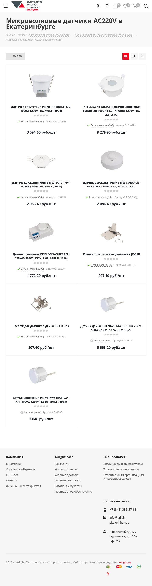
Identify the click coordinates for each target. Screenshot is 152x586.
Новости (11, 480)
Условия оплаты (66, 469)
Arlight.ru (125, 562)
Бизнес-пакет (114, 457)
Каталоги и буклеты (68, 486)
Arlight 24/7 (64, 457)
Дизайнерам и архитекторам (123, 463)
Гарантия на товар (67, 480)
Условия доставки (67, 475)
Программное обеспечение (73, 491)
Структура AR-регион (20, 469)
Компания (14, 457)
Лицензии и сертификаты (23, 486)
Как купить (62, 463)
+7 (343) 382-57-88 (123, 509)
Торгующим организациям (121, 469)
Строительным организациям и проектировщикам (123, 476)
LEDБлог (12, 475)
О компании (14, 463)
